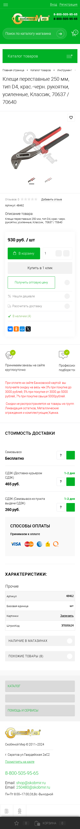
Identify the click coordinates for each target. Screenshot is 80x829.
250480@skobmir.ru (33, 787)
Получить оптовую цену (31, 282)
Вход (53, 4)
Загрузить (67, 616)
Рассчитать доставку (25, 306)
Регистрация (68, 4)
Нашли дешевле (21, 296)
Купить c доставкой (70, 455)
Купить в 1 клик (40, 268)
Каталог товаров (40, 56)
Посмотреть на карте (19, 761)
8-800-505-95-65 (65, 19)
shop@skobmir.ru (31, 783)
